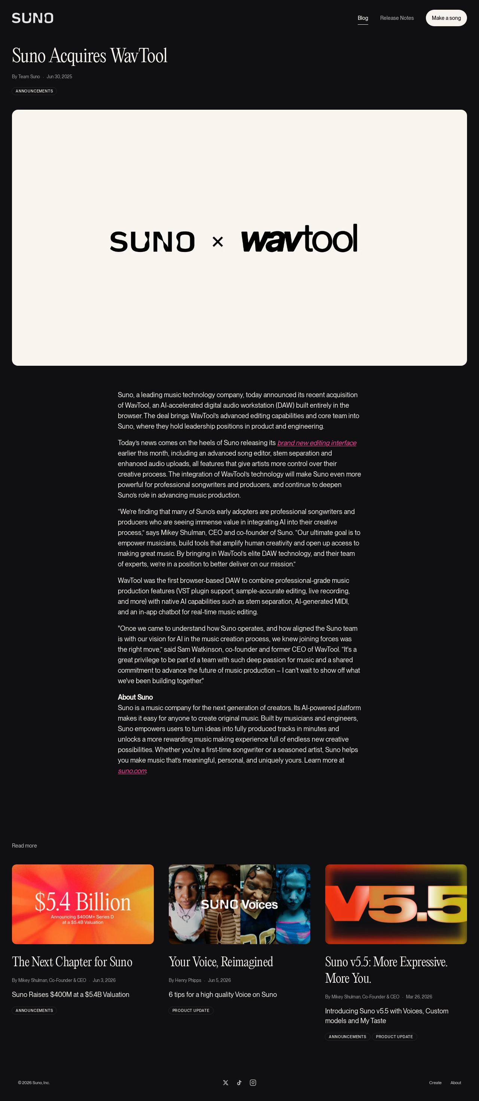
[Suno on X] (226, 1083)
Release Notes (397, 18)
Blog (363, 20)
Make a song (446, 18)
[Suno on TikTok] (239, 1083)
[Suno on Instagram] (253, 1082)
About (456, 1082)
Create (435, 1082)
